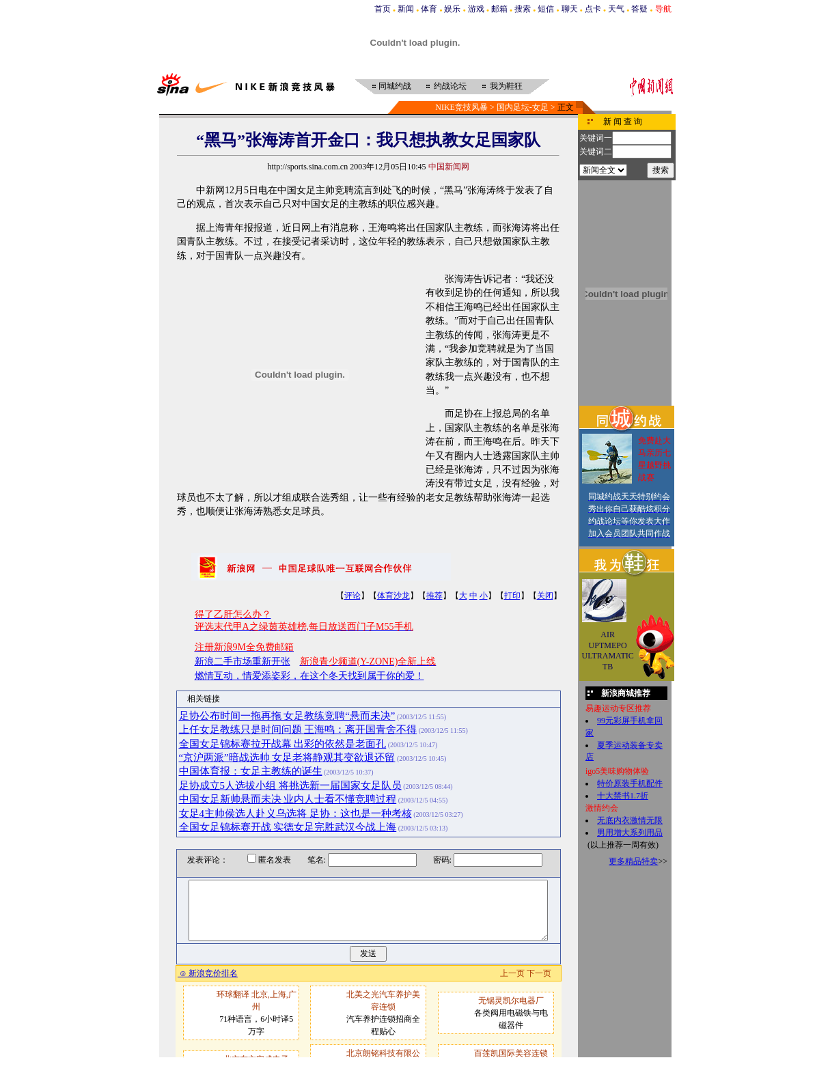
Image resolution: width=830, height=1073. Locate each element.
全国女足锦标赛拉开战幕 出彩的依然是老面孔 (283, 743)
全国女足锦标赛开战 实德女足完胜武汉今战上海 (288, 827)
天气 (616, 9)
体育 (429, 9)
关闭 (545, 595)
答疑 (639, 9)
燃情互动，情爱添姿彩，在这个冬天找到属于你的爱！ (309, 676)
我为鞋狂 (506, 86)
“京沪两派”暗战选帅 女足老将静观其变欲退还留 (287, 757)
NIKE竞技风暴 (461, 107)
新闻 (406, 9)
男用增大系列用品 (630, 832)
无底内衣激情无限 (630, 820)
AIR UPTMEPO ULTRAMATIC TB (608, 650)
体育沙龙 (393, 595)
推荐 (434, 595)
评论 (352, 595)
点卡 (593, 9)
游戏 (476, 9)
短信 (546, 9)
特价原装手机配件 (630, 783)
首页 (382, 9)
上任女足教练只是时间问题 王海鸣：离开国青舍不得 (298, 729)
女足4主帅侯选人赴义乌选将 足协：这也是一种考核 (295, 813)
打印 (512, 595)
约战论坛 (450, 86)
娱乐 (452, 9)
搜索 (522, 9)
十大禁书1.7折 (622, 795)
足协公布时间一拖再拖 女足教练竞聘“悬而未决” (287, 715)
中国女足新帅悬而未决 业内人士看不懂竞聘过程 (288, 799)
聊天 (570, 9)
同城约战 (394, 86)
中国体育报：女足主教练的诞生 (250, 771)
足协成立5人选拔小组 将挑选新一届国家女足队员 (290, 785)
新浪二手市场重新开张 (242, 661)
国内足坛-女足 (523, 107)
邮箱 (499, 9)
